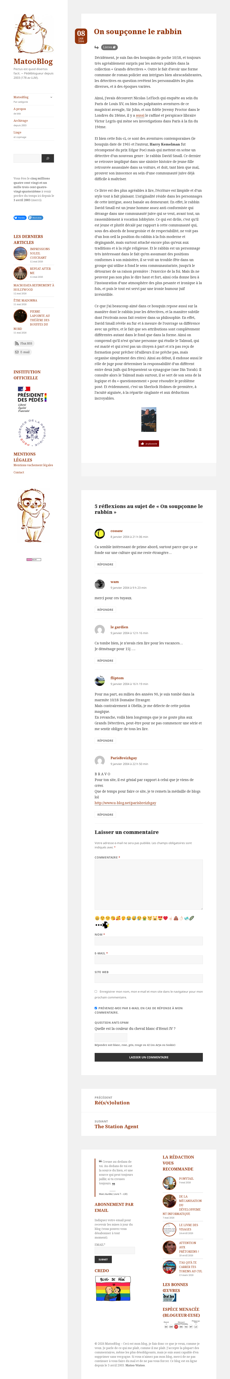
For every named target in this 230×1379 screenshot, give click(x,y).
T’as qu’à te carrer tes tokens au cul (190, 1267)
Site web (102, 972)
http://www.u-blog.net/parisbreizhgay (125, 803)
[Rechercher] (47, 158)
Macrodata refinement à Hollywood (34, 287)
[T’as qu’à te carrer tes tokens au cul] (169, 1267)
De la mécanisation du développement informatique (182, 1205)
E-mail (101, 953)
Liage (34, 134)
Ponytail (186, 1179)
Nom (100, 934)
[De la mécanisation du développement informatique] (169, 1201)
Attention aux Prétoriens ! (189, 1247)
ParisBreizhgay (124, 758)
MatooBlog (33, 61)
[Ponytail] (169, 1183)
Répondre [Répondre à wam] (105, 610)
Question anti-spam (112, 1023)
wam (115, 581)
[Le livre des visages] (169, 1229)
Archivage (34, 123)
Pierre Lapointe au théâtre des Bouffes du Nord (32, 320)
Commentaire (107, 857)
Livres (107, 47)
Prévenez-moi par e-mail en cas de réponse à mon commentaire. (139, 1010)
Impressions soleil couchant (40, 253)
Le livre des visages (188, 1227)
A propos (34, 111)
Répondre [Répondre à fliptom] (105, 741)
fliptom (117, 678)
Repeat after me (40, 271)
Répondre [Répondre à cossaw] (105, 564)
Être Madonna (25, 300)
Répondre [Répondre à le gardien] (105, 661)
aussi (140, 115)
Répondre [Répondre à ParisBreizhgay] (105, 815)
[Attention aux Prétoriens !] (169, 1247)
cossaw (117, 530)
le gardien (119, 627)
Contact (19, 472)
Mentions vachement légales (33, 465)
